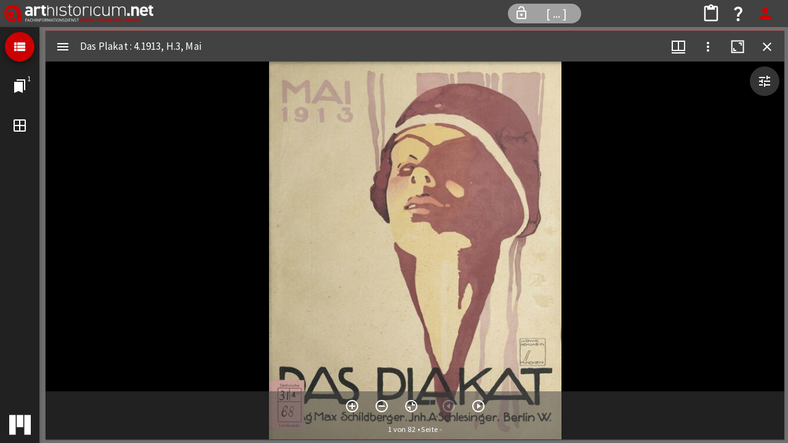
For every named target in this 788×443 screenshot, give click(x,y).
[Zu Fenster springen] (19, 86)
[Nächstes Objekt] (478, 406)
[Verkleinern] (381, 406)
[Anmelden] (765, 13)
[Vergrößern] (352, 406)
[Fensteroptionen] (708, 47)
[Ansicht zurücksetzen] (411, 406)
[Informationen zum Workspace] (544, 13)
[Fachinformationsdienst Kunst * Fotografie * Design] (79, 13)
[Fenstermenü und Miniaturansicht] (678, 47)
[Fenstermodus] (19, 125)
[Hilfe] (738, 13)
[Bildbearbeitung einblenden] (764, 81)
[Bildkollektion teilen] (711, 13)
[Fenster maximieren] (737, 47)
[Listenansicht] (19, 47)
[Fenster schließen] (767, 47)
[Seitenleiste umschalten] (63, 47)
